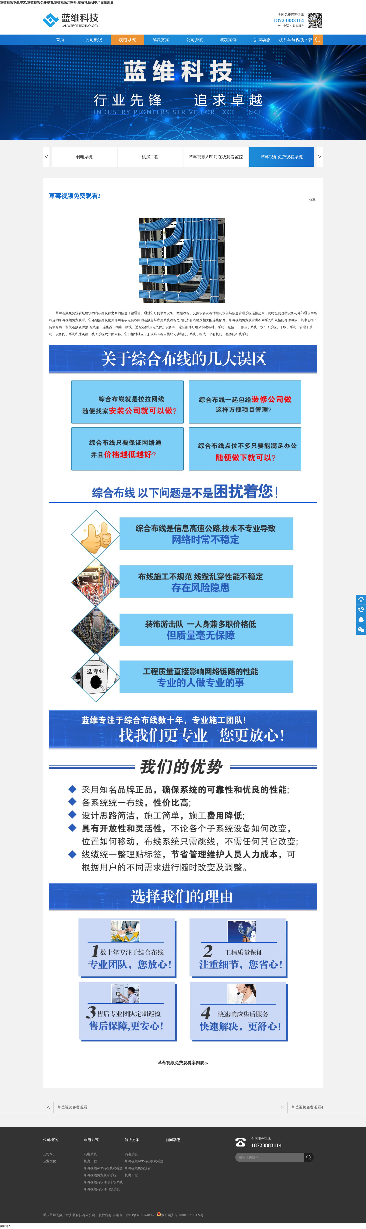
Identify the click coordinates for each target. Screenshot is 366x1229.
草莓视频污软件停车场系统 (103, 1182)
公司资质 (194, 39)
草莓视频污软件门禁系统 (102, 1189)
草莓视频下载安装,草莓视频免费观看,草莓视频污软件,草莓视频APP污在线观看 (56, 2)
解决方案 (161, 39)
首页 (60, 39)
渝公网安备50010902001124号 (180, 1215)
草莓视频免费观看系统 (282, 157)
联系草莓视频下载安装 (295, 41)
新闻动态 (261, 39)
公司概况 (93, 39)
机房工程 (150, 157)
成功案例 (228, 39)
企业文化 (49, 1161)
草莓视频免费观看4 (307, 1107)
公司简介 (49, 1154)
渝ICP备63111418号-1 (141, 1215)
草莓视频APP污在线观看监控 (216, 157)
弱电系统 (127, 39)
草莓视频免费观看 (72, 1107)
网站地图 (5, 1226)
